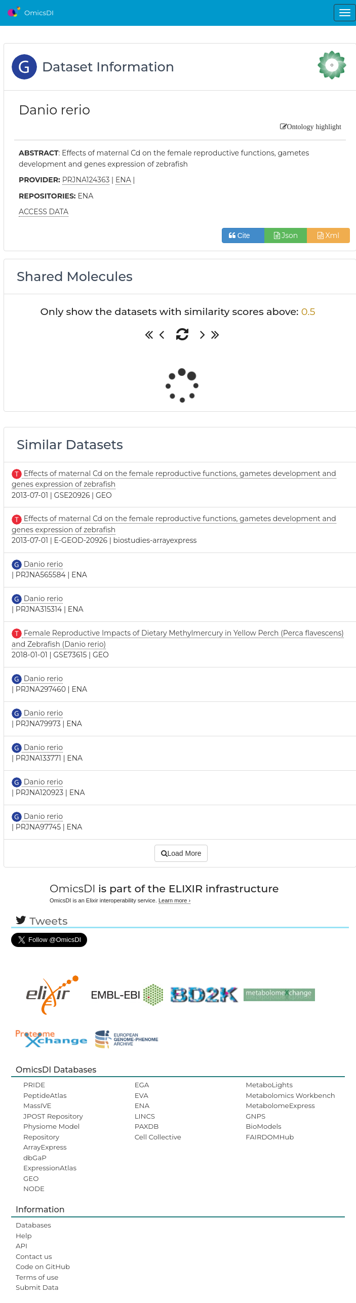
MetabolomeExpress (280, 1105)
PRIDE (34, 1085)
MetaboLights (269, 1085)
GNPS (255, 1116)
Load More (181, 853)
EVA (141, 1095)
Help (24, 1236)
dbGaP (35, 1158)
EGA (142, 1085)
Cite (243, 235)
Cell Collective (158, 1137)
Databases (33, 1225)
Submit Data (37, 1287)
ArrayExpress (45, 1147)
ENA (142, 1105)
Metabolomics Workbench (290, 1095)
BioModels (263, 1126)
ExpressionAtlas (49, 1168)
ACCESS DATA (43, 211)
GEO (30, 1178)
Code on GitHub (43, 1266)
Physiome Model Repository (51, 1131)
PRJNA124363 (86, 179)
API (21, 1246)
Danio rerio (42, 564)
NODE (34, 1188)
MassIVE (37, 1105)
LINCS (145, 1116)
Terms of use (37, 1277)
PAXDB (147, 1126)
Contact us (34, 1256)
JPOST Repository (53, 1116)
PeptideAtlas (44, 1095)
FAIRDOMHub (270, 1137)
